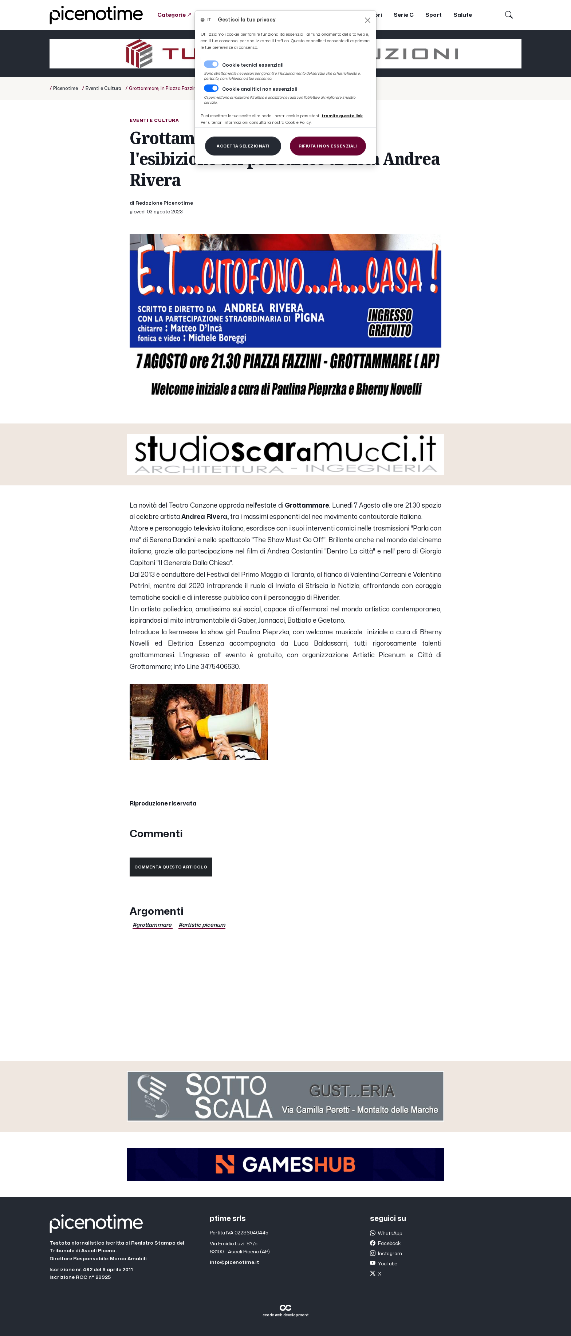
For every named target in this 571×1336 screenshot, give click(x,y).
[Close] (367, 20)
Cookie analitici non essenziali (260, 89)
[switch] (211, 88)
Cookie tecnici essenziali (253, 65)
